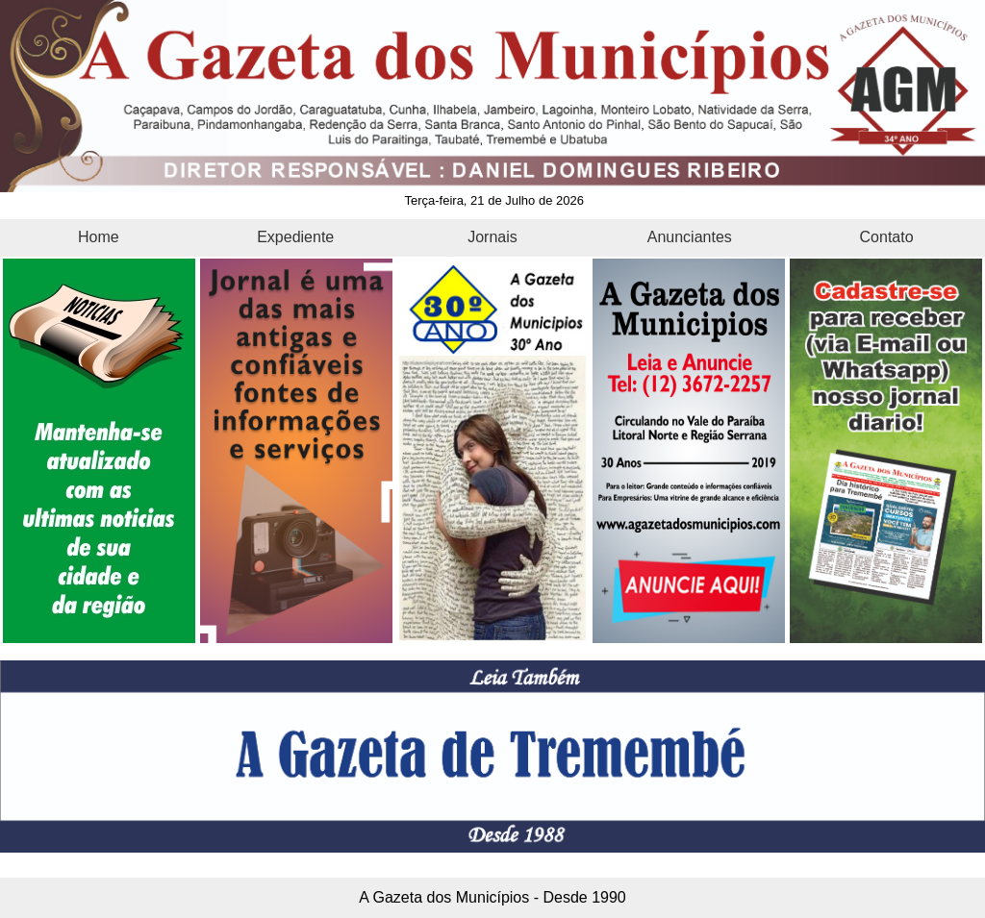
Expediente (295, 237)
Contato (887, 237)
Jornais (492, 237)
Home (98, 237)
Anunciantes (689, 237)
